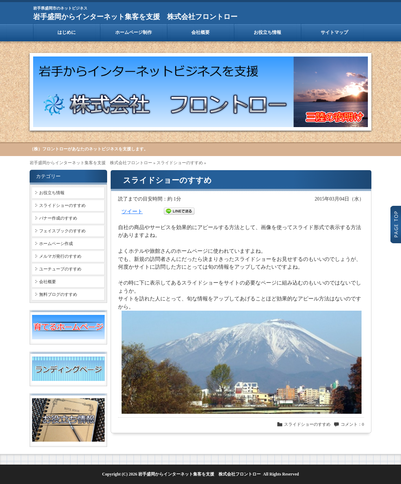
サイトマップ (334, 32)
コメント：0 (352, 424)
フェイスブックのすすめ (62, 230)
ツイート (132, 211)
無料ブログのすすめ (58, 294)
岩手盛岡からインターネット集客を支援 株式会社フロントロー (135, 16)
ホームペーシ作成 (56, 243)
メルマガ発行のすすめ (60, 256)
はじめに (66, 32)
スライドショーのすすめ (179, 162)
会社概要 (200, 32)
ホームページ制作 (133, 32)
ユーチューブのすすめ (60, 269)
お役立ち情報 (267, 32)
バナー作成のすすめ (58, 218)
